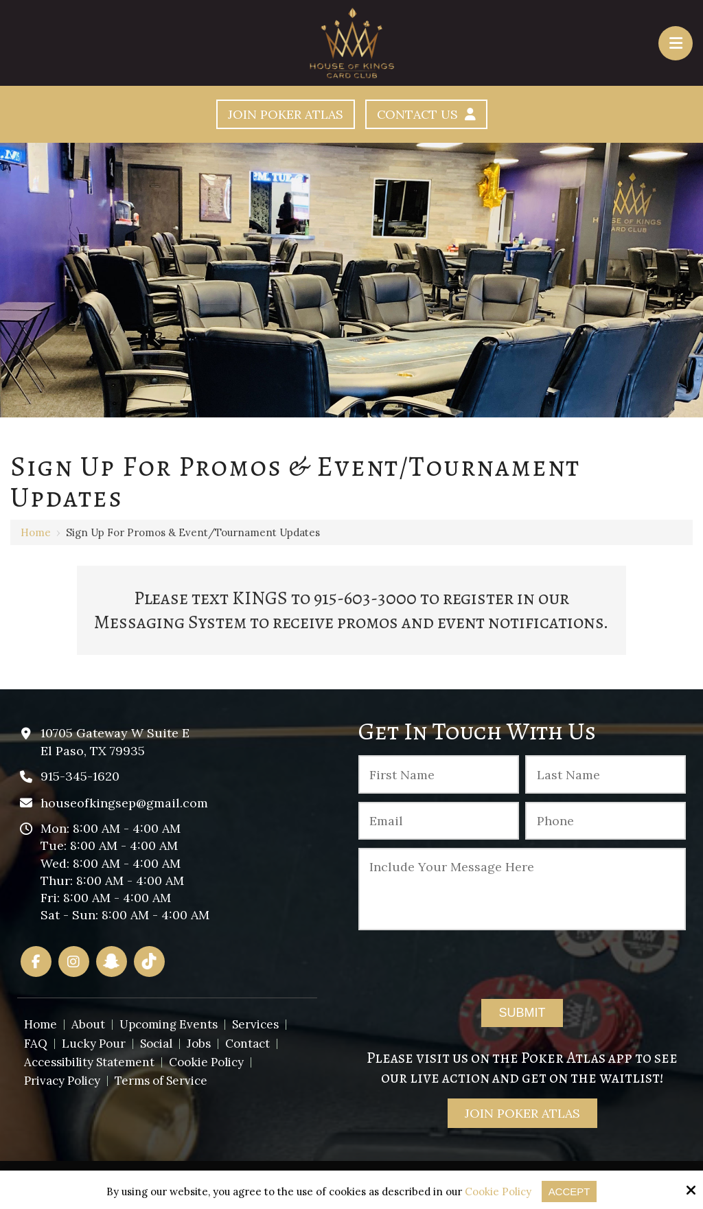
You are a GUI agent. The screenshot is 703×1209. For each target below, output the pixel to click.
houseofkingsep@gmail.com (124, 803)
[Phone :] (605, 821)
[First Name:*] (438, 774)
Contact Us (426, 114)
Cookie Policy (498, 1192)
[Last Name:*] (605, 774)
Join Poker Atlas (285, 114)
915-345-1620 (80, 776)
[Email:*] (438, 821)
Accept (569, 1191)
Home (36, 532)
